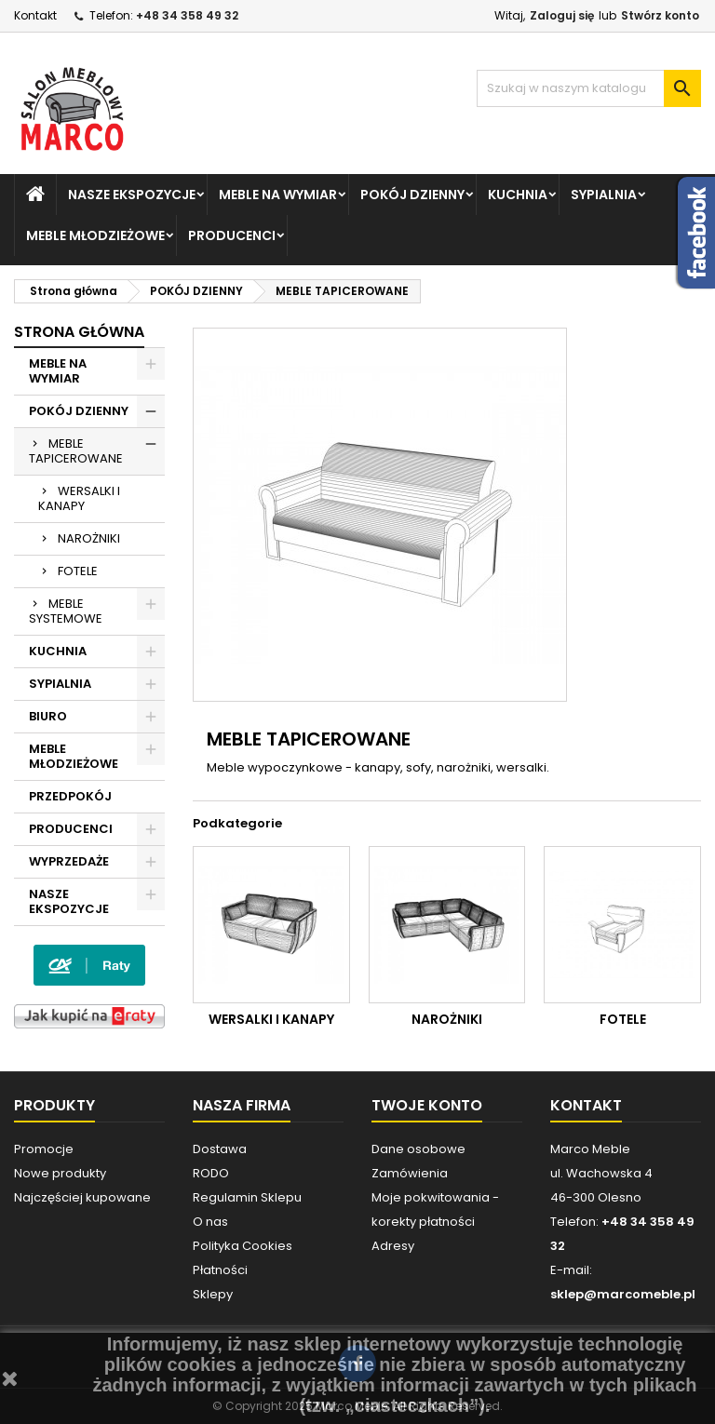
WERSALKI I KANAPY (79, 498)
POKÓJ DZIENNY (412, 194)
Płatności (220, 1270)
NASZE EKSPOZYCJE (132, 194)
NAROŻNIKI (89, 538)
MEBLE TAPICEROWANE (76, 451)
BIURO (48, 716)
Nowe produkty (60, 1173)
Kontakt (35, 15)
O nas (210, 1221)
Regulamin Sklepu (247, 1197)
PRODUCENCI (232, 235)
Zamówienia (409, 1173)
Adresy (392, 1246)
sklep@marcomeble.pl (622, 1294)
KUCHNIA (517, 194)
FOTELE (78, 571)
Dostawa (220, 1149)
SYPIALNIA (604, 194)
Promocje (44, 1149)
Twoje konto (426, 1105)
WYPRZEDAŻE (69, 861)
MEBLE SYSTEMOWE (65, 611)
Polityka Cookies (242, 1246)
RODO (211, 1173)
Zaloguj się (562, 15)
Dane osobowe (418, 1149)
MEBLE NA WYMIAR (278, 194)
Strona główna (79, 332)
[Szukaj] (589, 88)
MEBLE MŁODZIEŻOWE (95, 235)
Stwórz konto (660, 15)
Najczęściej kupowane (82, 1197)
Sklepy (213, 1294)
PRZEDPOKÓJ (70, 796)
